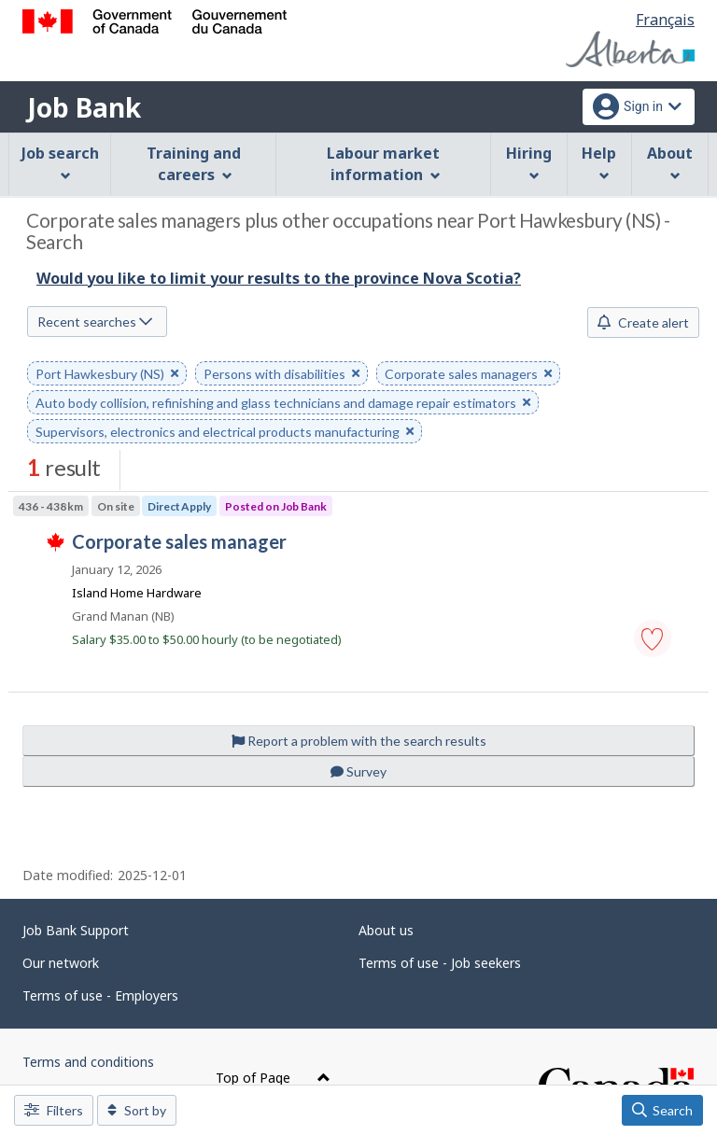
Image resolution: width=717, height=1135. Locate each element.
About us (386, 930)
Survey (358, 771)
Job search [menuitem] (60, 162)
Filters (53, 1110)
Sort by (136, 1110)
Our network (60, 963)
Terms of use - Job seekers (439, 963)
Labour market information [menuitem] (383, 164)
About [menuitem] (670, 162)
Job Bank (84, 107)
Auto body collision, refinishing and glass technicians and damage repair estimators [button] (282, 403)
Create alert (643, 322)
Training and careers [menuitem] (194, 164)
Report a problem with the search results (359, 741)
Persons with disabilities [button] (281, 374)
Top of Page (273, 1077)
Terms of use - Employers (100, 995)
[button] (652, 638)
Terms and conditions (88, 1062)
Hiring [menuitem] (529, 162)
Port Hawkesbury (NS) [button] (106, 374)
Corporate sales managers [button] (468, 374)
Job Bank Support (75, 930)
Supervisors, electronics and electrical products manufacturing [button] (224, 432)
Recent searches (94, 321)
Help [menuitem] (599, 162)
